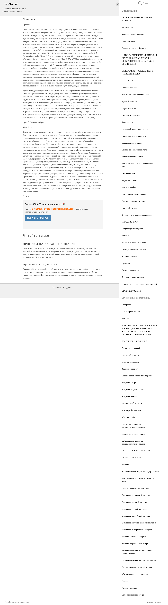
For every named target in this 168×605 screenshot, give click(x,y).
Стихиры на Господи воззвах (134, 249)
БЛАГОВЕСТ (127, 81)
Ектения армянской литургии (134, 537)
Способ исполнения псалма (133, 434)
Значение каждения (130, 369)
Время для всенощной (131, 348)
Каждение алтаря (129, 383)
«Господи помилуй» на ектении (135, 574)
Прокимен (126, 263)
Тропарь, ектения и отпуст (133, 277)
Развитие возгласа (129, 588)
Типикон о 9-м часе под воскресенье (137, 215)
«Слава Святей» (128, 417)
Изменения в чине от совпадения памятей (139, 284)
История (125, 236)
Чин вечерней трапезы (131, 312)
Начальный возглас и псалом (134, 243)
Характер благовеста (130, 355)
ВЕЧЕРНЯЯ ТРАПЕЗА (131, 291)
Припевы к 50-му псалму (40, 264)
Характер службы (129, 180)
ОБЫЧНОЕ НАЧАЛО (131, 115)
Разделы (67, 287)
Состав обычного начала (132, 143)
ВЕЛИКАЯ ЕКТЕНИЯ (131, 458)
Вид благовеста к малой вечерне (135, 94)
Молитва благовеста (130, 362)
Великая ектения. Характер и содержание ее (140, 471)
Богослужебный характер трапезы (136, 298)
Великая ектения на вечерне (133, 595)
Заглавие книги (128, 27)
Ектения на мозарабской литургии (136, 516)
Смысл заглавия (128, 41)
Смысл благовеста (129, 88)
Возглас (125, 581)
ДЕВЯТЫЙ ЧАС (129, 173)
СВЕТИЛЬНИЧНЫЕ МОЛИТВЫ (136, 451)
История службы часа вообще (134, 194)
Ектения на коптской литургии (134, 502)
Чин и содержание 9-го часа (133, 201)
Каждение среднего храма (132, 390)
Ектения (125, 465)
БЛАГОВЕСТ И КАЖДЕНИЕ (134, 341)
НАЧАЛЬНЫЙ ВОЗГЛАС (132, 403)
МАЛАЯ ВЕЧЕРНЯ (130, 222)
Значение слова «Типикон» (133, 34)
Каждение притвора (130, 396)
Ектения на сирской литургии (134, 509)
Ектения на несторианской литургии (137, 530)
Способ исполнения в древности (17, 602)
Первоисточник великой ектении (135, 488)
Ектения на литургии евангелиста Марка (139, 523)
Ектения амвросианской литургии (136, 543)
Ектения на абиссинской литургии (136, 495)
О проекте (56, 287)
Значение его (127, 122)
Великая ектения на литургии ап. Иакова (139, 560)
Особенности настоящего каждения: (137, 376)
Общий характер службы (132, 229)
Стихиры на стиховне (131, 270)
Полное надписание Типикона (134, 48)
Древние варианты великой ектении (137, 567)
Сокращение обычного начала (134, 150)
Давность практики (154, 602)
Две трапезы (127, 305)
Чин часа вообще (129, 187)
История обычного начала (132, 157)
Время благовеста (129, 101)
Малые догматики (129, 256)
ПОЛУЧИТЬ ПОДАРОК (38, 218)
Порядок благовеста (130, 108)
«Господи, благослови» (131, 410)
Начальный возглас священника (135, 129)
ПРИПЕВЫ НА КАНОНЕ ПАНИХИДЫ (50, 243)
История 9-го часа (129, 208)
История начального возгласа (134, 136)
